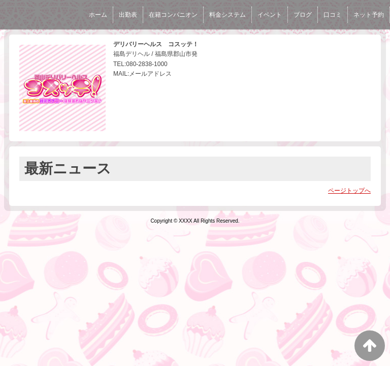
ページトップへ (349, 190)
